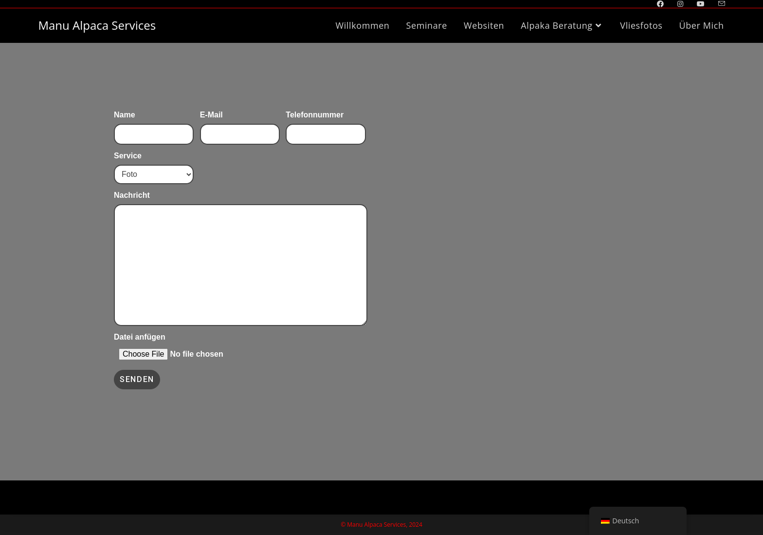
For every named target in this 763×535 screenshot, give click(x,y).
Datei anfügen (154, 345)
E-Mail (240, 123)
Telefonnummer (325, 123)
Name (154, 123)
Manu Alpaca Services (97, 25)
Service (154, 163)
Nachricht (240, 228)
